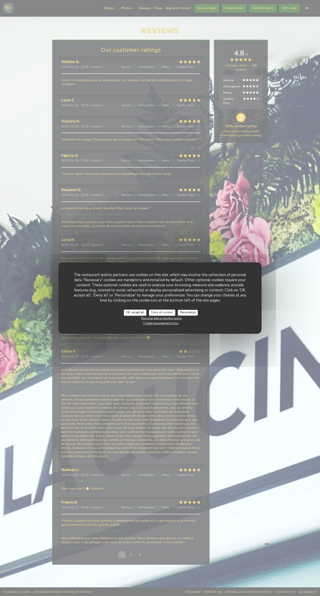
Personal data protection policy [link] (161, 318)
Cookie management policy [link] (160, 323)
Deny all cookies (162, 312)
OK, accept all (135, 312)
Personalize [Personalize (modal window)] (188, 312)
